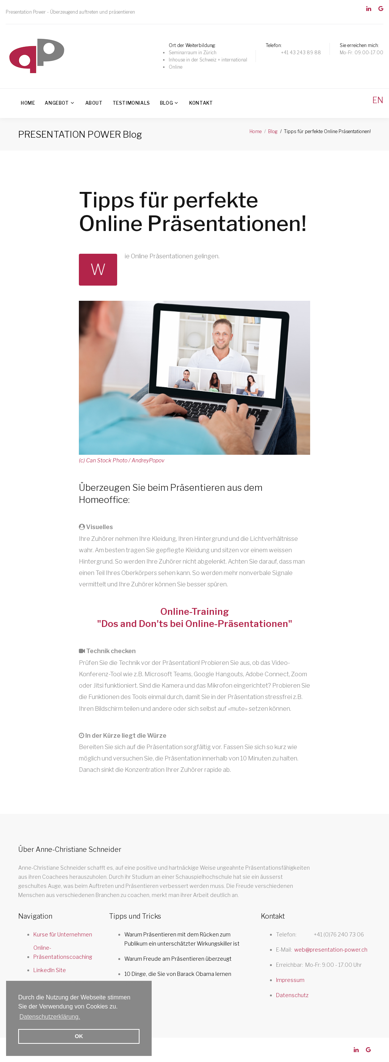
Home (28, 103)
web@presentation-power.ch (330, 949)
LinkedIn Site (49, 970)
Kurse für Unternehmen (62, 934)
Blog (166, 103)
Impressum (290, 980)
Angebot (57, 103)
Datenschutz (292, 995)
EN (377, 100)
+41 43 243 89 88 (301, 52)
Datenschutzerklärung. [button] (49, 1016)
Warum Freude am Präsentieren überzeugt (178, 958)
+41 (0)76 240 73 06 (339, 934)
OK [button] (79, 1036)
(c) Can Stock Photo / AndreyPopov (122, 460)
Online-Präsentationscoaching (62, 952)
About (94, 103)
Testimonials (131, 103)
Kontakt (201, 103)
